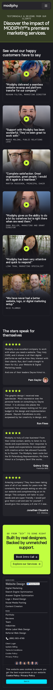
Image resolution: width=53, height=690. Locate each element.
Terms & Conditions (14, 650)
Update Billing (11, 647)
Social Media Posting (16, 602)
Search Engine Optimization (19, 591)
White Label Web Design (18, 629)
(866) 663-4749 (16, 638)
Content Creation (14, 606)
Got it (26, 681)
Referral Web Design (16, 633)
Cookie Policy (11, 653)
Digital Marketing (14, 588)
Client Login (11, 643)
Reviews (10, 618)
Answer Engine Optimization (20, 595)
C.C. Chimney (42, 513)
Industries (10, 625)
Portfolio (10, 614)
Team (8, 622)
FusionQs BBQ (42, 468)
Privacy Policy (12, 657)
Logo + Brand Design (16, 599)
